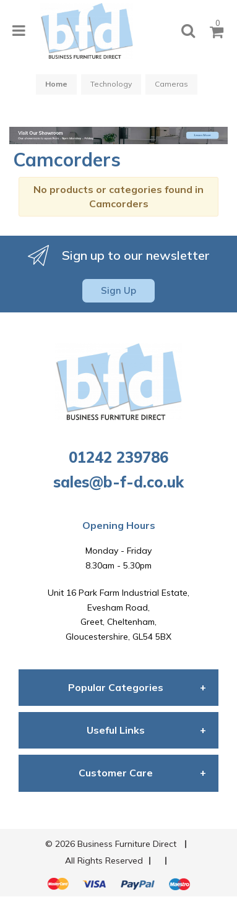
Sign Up (118, 290)
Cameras (171, 83)
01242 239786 (118, 457)
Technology (111, 83)
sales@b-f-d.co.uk (118, 482)
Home (56, 83)
